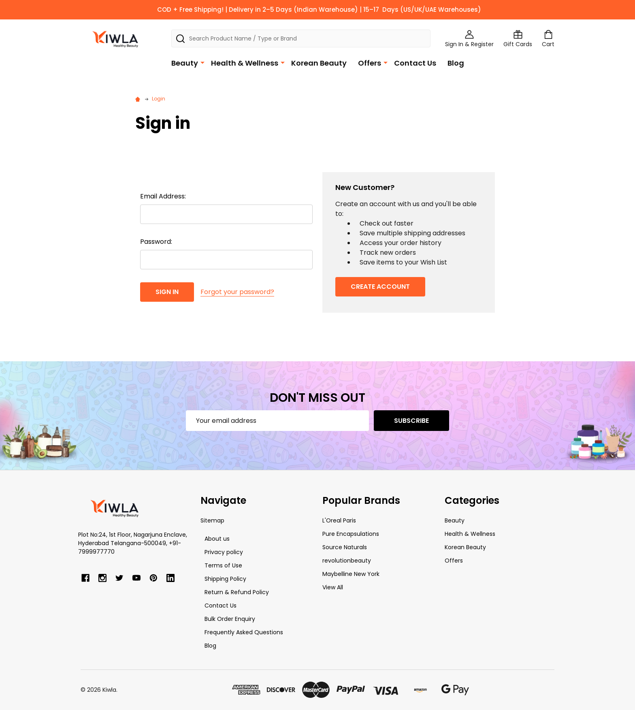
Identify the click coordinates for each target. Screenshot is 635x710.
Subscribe (411, 420)
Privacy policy (224, 552)
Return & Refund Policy (237, 592)
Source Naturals (344, 547)
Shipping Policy (225, 579)
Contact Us (415, 63)
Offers (369, 63)
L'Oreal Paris (339, 520)
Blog (455, 63)
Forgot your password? (237, 291)
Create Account (380, 286)
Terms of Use (223, 565)
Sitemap (212, 520)
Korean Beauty (319, 63)
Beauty (184, 63)
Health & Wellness (244, 63)
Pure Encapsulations (350, 534)
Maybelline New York (350, 574)
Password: (156, 241)
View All (332, 587)
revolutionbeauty (346, 560)
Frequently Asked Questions (244, 632)
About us (217, 539)
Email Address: (163, 196)
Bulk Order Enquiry (230, 619)
